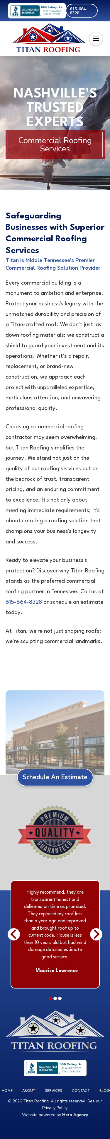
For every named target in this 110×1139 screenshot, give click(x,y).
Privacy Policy (54, 1108)
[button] (96, 39)
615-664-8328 (24, 602)
